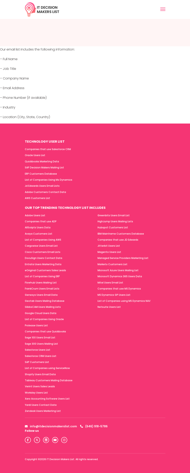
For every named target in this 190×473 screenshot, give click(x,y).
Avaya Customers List (38, 233)
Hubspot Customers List (113, 227)
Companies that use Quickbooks (45, 331)
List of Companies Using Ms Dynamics (48, 179)
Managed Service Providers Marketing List (123, 258)
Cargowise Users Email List (41, 245)
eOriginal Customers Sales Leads (45, 270)
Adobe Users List (35, 215)
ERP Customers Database (41, 173)
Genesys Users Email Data (41, 295)
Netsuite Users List (109, 307)
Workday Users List (36, 392)
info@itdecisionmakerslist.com (51, 426)
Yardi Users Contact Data (41, 405)
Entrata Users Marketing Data (43, 264)
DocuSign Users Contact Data (43, 258)
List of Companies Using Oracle (44, 319)
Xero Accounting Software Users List (47, 398)
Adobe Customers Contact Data (45, 192)
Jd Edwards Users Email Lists (42, 186)
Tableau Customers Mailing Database (48, 380)
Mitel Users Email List (110, 282)
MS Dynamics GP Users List (114, 295)
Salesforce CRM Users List (40, 356)
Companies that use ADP (41, 221)
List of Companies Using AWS (43, 239)
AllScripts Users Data (37, 227)
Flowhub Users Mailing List (41, 282)
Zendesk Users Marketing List (43, 411)
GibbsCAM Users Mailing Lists (43, 307)
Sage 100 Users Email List (40, 337)
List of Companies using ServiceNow (47, 368)
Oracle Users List (35, 155)
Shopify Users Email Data (40, 374)
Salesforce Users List (37, 349)
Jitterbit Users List (109, 245)
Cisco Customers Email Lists (42, 252)
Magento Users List (109, 252)
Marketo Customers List (112, 264)
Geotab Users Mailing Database (44, 301)
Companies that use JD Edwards (118, 239)
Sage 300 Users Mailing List (41, 343)
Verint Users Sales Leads (40, 386)
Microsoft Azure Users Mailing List (118, 270)
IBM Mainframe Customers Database (121, 233)
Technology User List (45, 141)
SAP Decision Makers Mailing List (44, 167)
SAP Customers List (37, 362)
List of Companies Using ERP (42, 276)
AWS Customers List (37, 198)
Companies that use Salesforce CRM (48, 149)
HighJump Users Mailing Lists (115, 221)
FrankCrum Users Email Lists (42, 288)
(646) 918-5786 (94, 426)
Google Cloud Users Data (40, 313)
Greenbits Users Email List (114, 215)
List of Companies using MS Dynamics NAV (124, 301)
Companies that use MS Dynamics (119, 288)
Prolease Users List (36, 325)
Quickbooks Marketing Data (42, 161)
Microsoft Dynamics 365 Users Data (120, 276)
